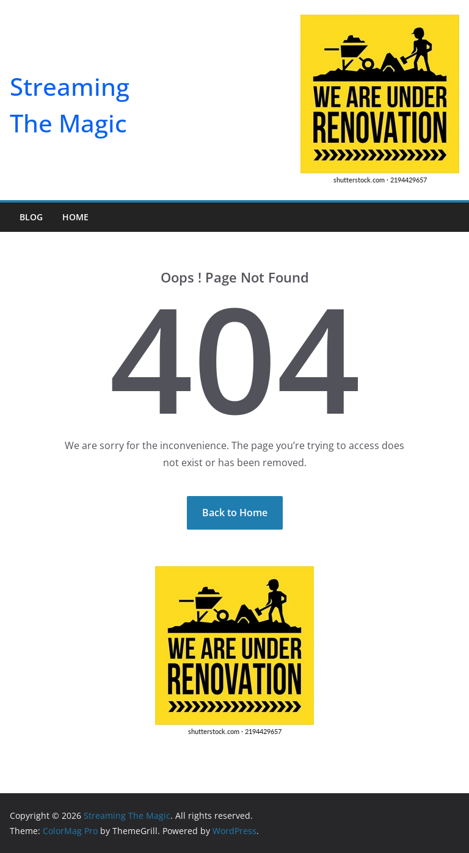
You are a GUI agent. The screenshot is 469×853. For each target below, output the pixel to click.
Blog (31, 217)
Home (75, 217)
